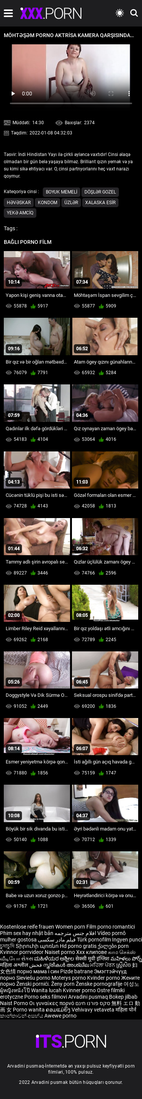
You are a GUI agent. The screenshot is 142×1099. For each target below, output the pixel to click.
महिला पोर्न (125, 1010)
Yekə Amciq (20, 212)
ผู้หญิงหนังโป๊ (15, 990)
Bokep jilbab (123, 997)
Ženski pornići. (33, 984)
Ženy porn (63, 984)
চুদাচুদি (7, 946)
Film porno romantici (110, 927)
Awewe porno (60, 1016)
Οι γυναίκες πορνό (52, 1003)
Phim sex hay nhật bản (26, 933)
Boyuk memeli (61, 192)
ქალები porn (113, 946)
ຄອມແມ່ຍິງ (59, 1010)
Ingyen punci (127, 940)
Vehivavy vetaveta (93, 1010)
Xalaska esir (100, 202)
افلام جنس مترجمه (75, 933)
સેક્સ (27, 958)
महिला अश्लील (14, 965)
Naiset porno (60, 952)
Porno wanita (29, 1010)
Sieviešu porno (33, 978)
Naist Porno (14, 1003)
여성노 (131, 984)
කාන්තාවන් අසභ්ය (22, 1016)
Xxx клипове (91, 952)
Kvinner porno (80, 990)
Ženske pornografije (99, 984)
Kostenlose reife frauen (27, 927)
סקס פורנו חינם (92, 1003)
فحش (36, 965)
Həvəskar (19, 202)
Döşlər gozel (100, 192)
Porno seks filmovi (45, 997)
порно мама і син (38, 971)
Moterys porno (69, 978)
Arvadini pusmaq (88, 997)
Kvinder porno (104, 978)
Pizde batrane (76, 971)
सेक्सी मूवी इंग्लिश (92, 958)
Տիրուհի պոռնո (38, 946)
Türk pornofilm (94, 940)
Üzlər (71, 202)
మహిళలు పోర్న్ (126, 958)
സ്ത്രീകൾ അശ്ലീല (66, 965)
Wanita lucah (47, 990)
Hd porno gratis (78, 946)
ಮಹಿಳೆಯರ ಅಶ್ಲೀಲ (54, 958)
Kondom (47, 202)
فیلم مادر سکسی (57, 940)
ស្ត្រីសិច (124, 965)
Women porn (70, 927)
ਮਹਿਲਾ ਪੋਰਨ (103, 965)
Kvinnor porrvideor (22, 952)
